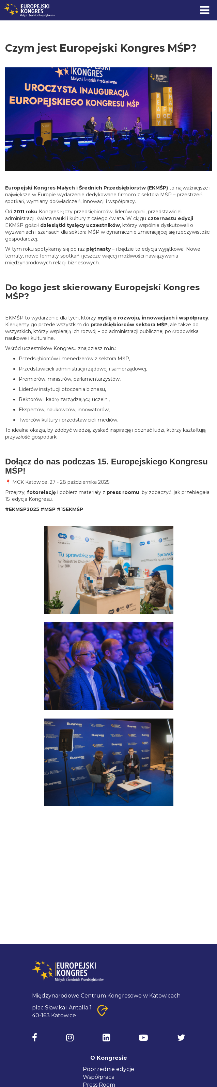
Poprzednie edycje (108, 1069)
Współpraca (98, 1077)
